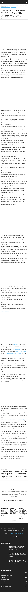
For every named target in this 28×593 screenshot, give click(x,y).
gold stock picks (9, 410)
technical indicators (17, 340)
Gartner (4, 49)
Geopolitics (3, 573)
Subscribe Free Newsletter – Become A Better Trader (14, 586)
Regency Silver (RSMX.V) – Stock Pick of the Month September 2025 (18, 545)
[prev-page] (13, 512)
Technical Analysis (5, 575)
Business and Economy (5, 7)
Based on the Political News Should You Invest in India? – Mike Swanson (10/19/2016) (21, 465)
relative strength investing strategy (13, 344)
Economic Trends (4, 499)
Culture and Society (5, 570)
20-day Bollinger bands (20, 342)
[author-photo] (14, 476)
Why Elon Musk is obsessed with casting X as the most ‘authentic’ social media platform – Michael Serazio (14, 503)
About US (14, 584)
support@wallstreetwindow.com (16, 524)
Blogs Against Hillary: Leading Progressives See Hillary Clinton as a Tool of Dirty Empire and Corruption (7, 466)
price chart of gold (21, 410)
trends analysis (16, 335)
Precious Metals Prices (6, 577)
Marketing (6, 5)
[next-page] (15, 512)
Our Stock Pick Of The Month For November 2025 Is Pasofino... (17, 538)
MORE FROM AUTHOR (19, 491)
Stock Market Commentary (6, 566)
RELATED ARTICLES (8, 491)
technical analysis (5, 303)
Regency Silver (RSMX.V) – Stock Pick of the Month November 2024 (17, 552)
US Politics (3, 568)
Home (2, 5)
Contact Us (14, 588)
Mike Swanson (5, 18)
